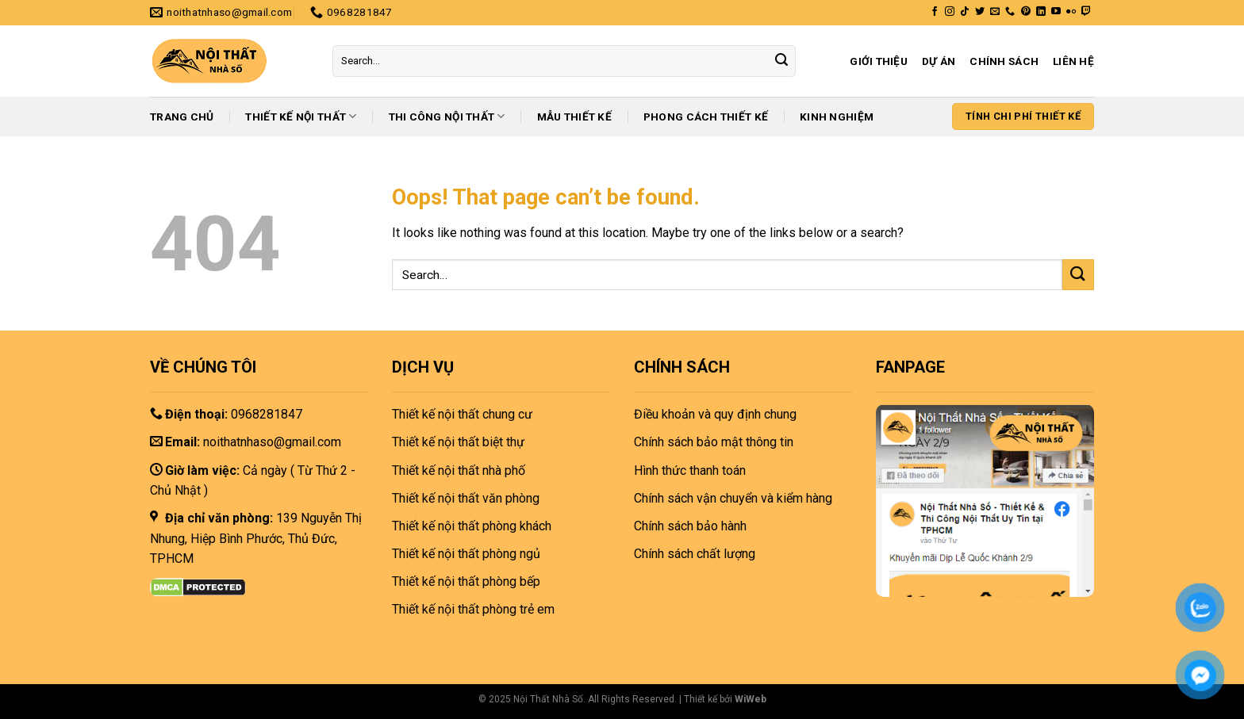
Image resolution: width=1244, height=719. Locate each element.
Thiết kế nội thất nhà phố (458, 470)
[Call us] (1010, 11)
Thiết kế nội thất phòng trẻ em (473, 609)
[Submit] (781, 61)
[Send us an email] (995, 11)
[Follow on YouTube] (1056, 11)
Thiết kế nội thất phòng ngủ (466, 553)
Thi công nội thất (447, 116)
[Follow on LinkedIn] (1041, 11)
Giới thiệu (879, 61)
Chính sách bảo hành (690, 526)
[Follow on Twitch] (1086, 11)
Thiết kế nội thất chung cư (462, 414)
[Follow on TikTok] (964, 11)
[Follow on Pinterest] (1026, 11)
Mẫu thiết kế (574, 116)
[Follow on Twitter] (980, 11)
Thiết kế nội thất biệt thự (458, 441)
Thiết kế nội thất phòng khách (471, 526)
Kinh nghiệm (836, 116)
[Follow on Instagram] (949, 11)
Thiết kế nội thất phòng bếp (466, 581)
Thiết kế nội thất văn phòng (465, 498)
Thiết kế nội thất (300, 116)
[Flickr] (1071, 11)
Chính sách (1004, 61)
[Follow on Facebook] (934, 11)
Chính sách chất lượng (694, 553)
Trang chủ (181, 116)
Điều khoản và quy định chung (715, 414)
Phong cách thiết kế (705, 116)
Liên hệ (1073, 61)
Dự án (938, 61)
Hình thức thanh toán (690, 470)
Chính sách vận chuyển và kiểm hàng (733, 498)
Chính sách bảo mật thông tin (713, 441)
